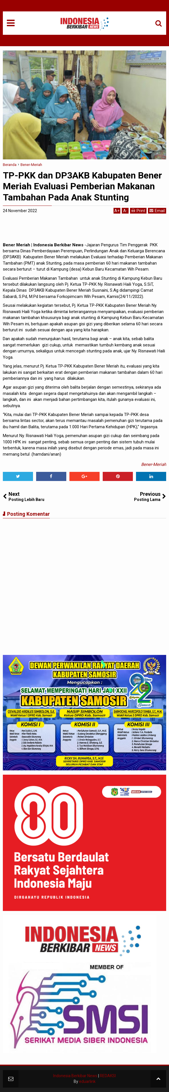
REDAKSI (108, 1075)
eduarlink (87, 1081)
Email (157, 210)
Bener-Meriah (153, 464)
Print (138, 210)
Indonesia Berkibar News (75, 1075)
